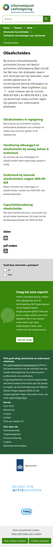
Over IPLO (21, 398)
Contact (7, 413)
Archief (7, 417)
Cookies (7, 442)
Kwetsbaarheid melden (15, 445)
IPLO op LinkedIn (13, 421)
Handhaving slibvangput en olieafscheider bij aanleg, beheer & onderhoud (26, 148)
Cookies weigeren (40, 541)
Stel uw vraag (25, 339)
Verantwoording (11, 430)
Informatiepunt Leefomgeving (23, 365)
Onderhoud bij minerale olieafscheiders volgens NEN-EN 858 (24, 178)
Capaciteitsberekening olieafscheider (18, 206)
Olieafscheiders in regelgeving (23, 119)
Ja (9, 270)
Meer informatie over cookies (26, 533)
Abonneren (9, 409)
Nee (10, 274)
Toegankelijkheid (12, 434)
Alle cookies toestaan (15, 541)
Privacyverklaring (12, 438)
